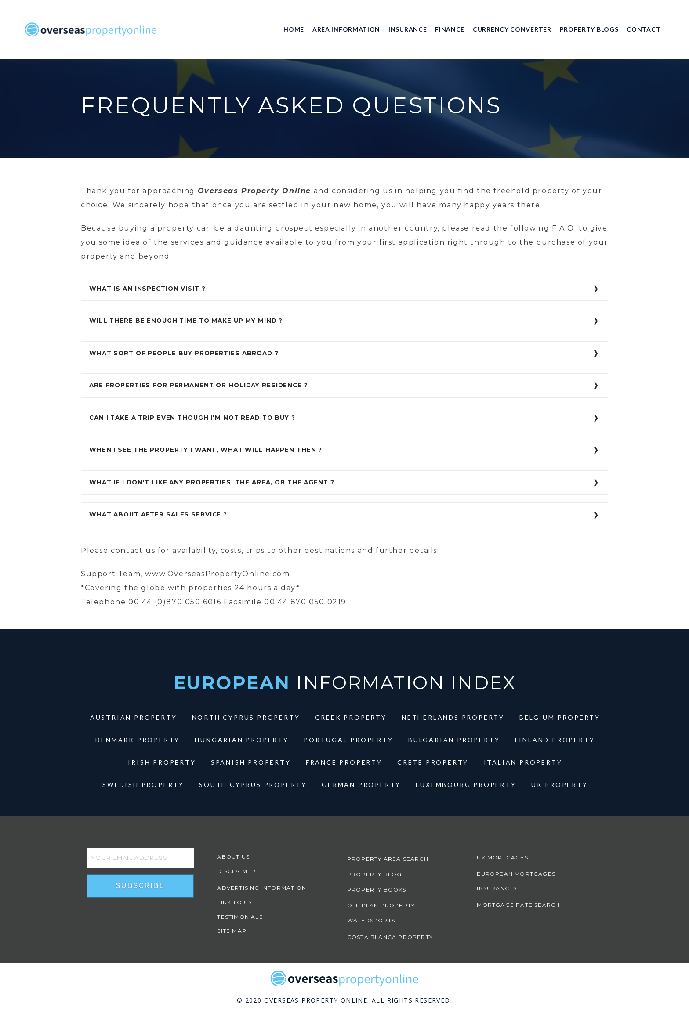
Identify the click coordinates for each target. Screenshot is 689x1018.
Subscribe (140, 885)
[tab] (344, 289)
